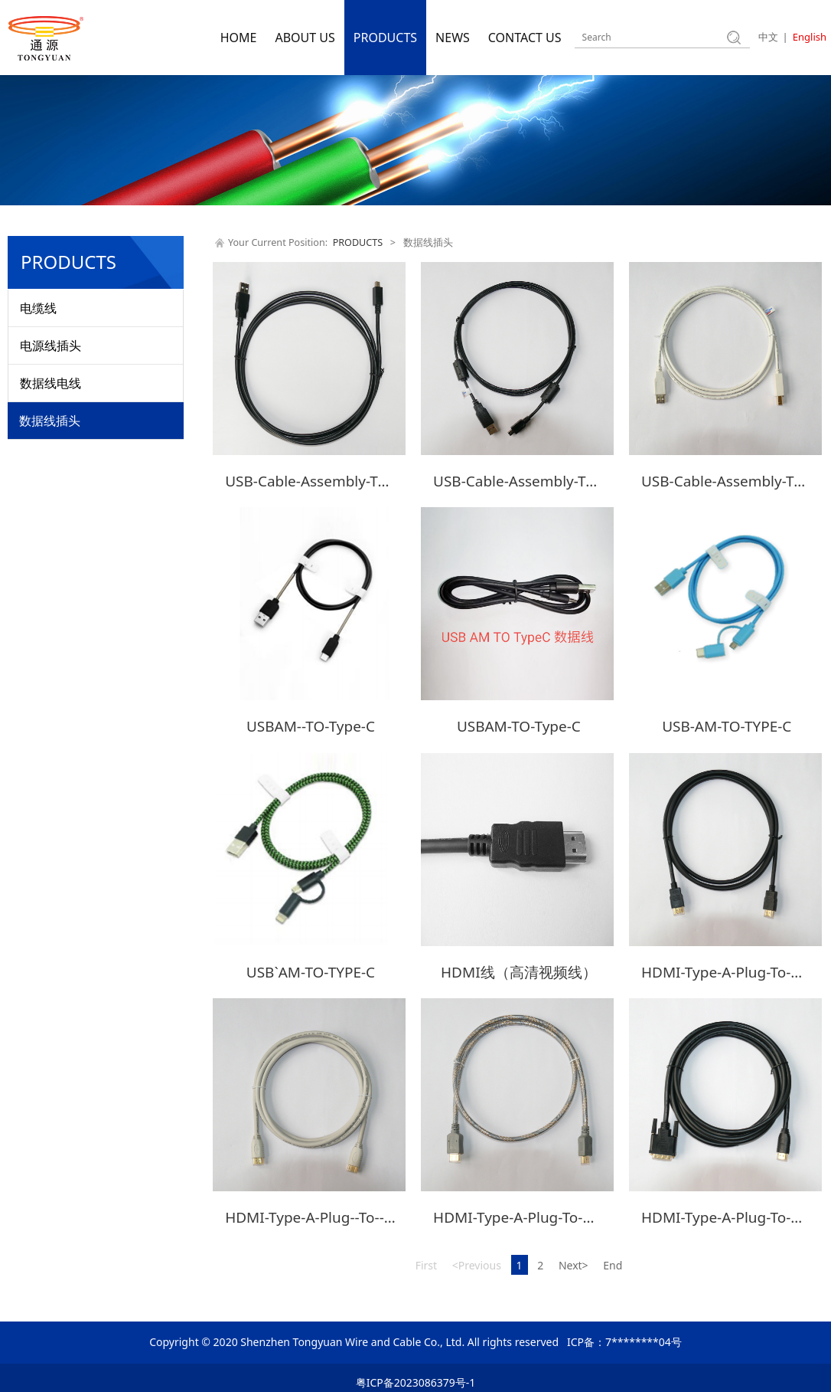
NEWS (452, 37)
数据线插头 (49, 420)
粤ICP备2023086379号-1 (416, 1373)
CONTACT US (525, 37)
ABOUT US (304, 37)
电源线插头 (50, 345)
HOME (238, 37)
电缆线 (38, 308)
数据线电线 (50, 383)
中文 (768, 37)
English (809, 37)
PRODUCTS (385, 37)
